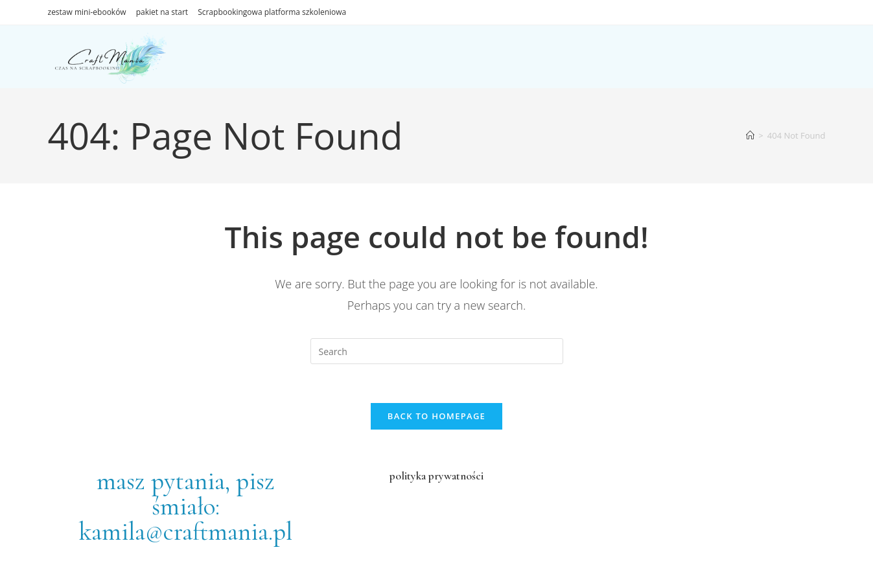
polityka (408, 476)
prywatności (454, 476)
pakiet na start (162, 11)
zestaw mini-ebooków (87, 11)
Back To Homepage (436, 416)
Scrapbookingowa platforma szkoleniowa (272, 11)
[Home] (750, 135)
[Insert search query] (436, 351)
